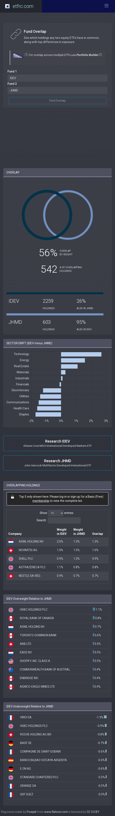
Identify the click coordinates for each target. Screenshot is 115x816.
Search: (59, 520)
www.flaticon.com (56, 811)
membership (40, 500)
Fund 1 (12, 71)
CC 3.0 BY (93, 811)
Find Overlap (57, 100)
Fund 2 (12, 83)
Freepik (31, 811)
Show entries (56, 513)
